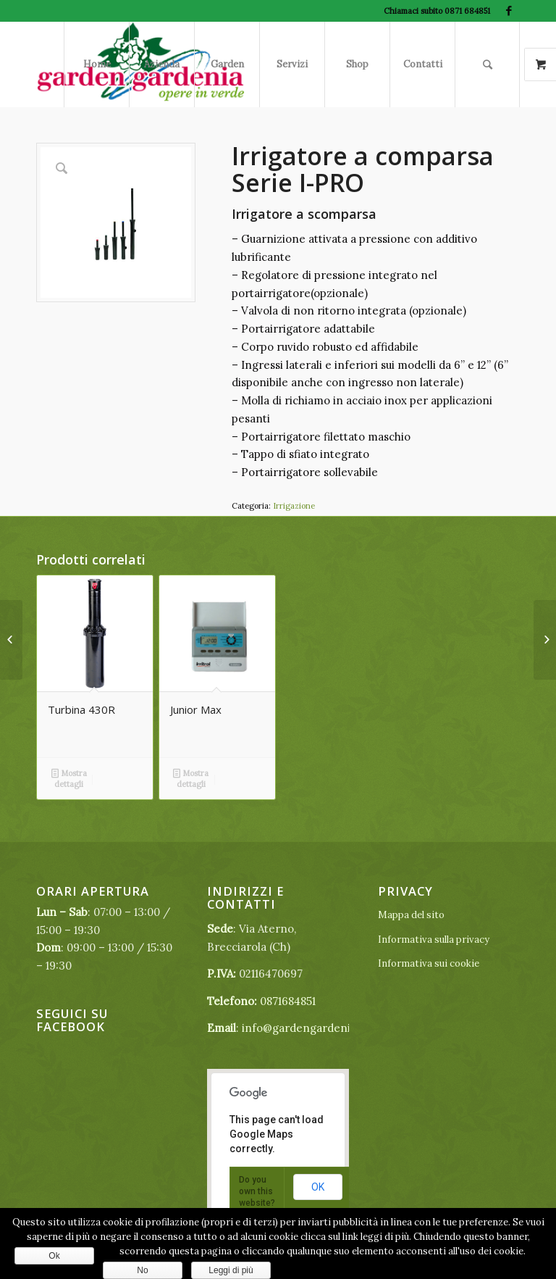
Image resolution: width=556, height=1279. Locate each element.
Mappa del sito (411, 915)
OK (317, 1187)
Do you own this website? (257, 1191)
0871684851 (288, 1001)
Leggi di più (230, 1270)
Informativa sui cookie (428, 963)
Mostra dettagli (69, 778)
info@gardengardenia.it (304, 1028)
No (142, 1270)
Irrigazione (294, 506)
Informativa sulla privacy (433, 939)
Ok (54, 1256)
